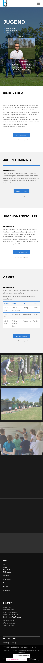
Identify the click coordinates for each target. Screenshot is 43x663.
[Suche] (33, 3)
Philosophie (7, 572)
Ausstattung (7, 569)
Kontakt (5, 586)
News (5, 583)
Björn (5, 567)
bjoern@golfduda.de (14, 617)
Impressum (6, 590)
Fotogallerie (7, 579)
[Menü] (37, 3)
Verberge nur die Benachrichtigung (16, 659)
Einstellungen (33, 659)
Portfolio (6, 575)
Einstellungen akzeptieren (22, 655)
